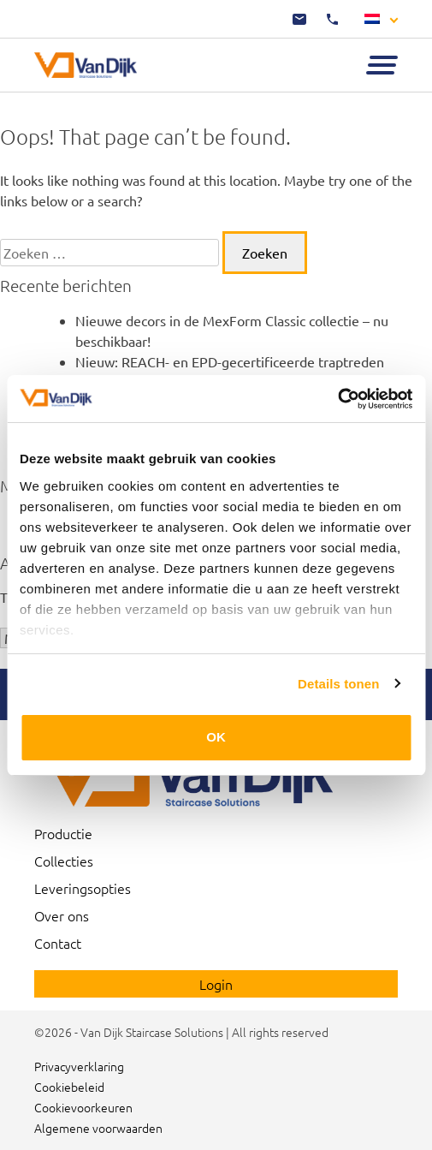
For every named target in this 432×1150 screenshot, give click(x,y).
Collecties (63, 860)
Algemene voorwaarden (98, 1128)
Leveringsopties (82, 888)
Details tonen (338, 683)
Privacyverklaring (79, 1066)
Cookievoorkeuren (83, 1107)
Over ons (61, 915)
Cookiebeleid (69, 1087)
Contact (57, 942)
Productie (63, 833)
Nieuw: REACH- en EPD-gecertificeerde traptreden (229, 361)
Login (216, 983)
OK (216, 737)
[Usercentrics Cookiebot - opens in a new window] (337, 399)
